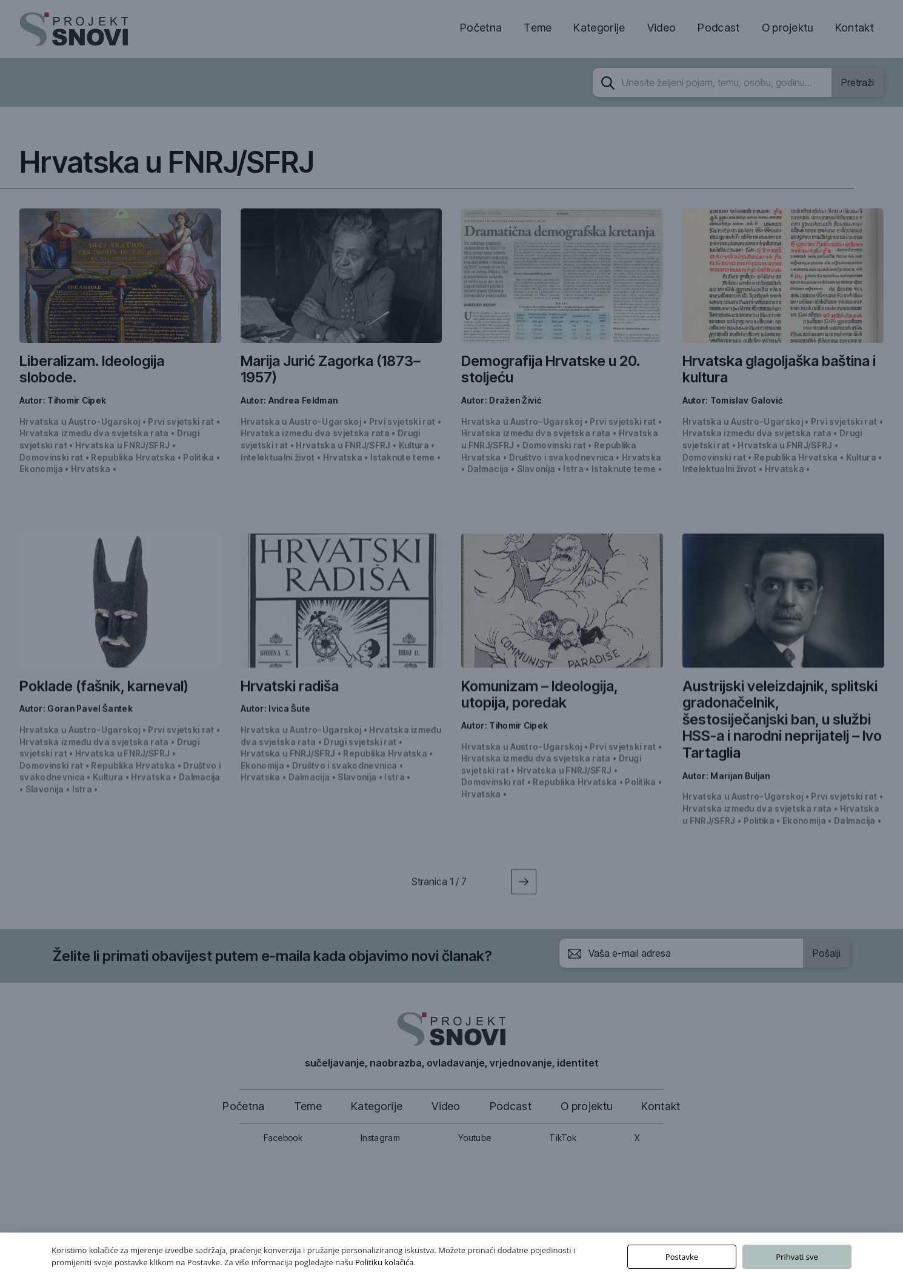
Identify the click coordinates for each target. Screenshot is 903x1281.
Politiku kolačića (384, 1262)
